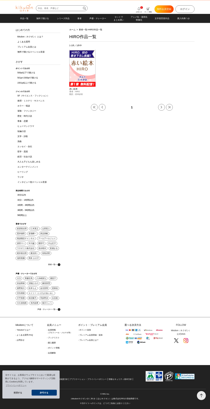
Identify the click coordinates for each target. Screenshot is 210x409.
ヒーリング (22, 172)
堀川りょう (47, 303)
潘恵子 (53, 278)
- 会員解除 (51, 353)
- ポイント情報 (53, 348)
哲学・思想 (22, 151)
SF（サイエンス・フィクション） (33, 95)
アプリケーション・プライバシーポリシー (88, 379)
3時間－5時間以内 (25, 210)
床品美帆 (44, 233)
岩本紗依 (79, 94)
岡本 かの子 (34, 258)
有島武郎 (46, 253)
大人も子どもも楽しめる (28, 161)
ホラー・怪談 (23, 106)
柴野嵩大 (21, 288)
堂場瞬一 (32, 233)
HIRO (77, 91)
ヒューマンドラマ (25, 126)
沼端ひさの (33, 283)
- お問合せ (20, 340)
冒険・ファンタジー (26, 111)
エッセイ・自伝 (24, 146)
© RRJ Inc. (105, 394)
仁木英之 (34, 228)
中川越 (31, 243)
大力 (19, 278)
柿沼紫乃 (32, 298)
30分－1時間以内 (25, 200)
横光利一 (34, 253)
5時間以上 (22, 215)
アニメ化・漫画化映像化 (139, 18)
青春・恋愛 (22, 121)
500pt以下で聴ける (26, 72)
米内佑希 (34, 303)
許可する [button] (44, 393)
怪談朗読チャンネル (25, 238)
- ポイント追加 (84, 330)
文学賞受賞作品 (162, 18)
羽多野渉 (44, 298)
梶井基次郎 (22, 253)
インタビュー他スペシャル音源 (32, 182)
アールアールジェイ (47, 238)
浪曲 (19, 141)
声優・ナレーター (97, 18)
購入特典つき (183, 18)
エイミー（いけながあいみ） (41, 293)
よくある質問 (23, 41)
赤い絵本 (73, 89)
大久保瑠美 (22, 303)
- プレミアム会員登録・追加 (90, 335)
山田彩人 (46, 228)
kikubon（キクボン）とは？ (30, 36)
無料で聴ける (42, 18)
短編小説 (21, 131)
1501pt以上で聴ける (26, 83)
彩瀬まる (54, 248)
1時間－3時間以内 (25, 205)
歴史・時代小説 (24, 116)
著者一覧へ (54, 264)
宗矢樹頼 (21, 293)
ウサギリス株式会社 (25, 248)
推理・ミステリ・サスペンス (31, 101)
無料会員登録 (164, 9)
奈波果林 (21, 283)
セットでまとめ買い (119, 18)
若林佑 (55, 288)
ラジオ (20, 177)
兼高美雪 (46, 283)
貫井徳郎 (21, 233)
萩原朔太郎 (22, 228)
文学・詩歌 (22, 136)
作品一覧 (24, 18)
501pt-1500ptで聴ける (27, 78)
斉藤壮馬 (28, 278)
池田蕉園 (21, 258)
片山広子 (52, 243)
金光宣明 (44, 288)
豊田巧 (41, 243)
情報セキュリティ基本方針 (120, 379)
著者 (79, 18)
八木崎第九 (41, 278)
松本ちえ (32, 288)
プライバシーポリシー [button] (16, 385)
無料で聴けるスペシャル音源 (31, 52)
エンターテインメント (27, 167)
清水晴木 (42, 248)
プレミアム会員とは (26, 47)
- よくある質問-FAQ (24, 335)
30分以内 (21, 195)
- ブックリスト (53, 338)
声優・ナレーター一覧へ (48, 309)
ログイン (185, 9)
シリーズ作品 (63, 18)
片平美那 (21, 298)
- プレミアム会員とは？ (88, 340)
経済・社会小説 (24, 156)
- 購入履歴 (51, 343)
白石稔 (55, 298)
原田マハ (21, 243)
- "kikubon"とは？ (23, 330)
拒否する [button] (18, 393)
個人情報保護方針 (60, 379)
